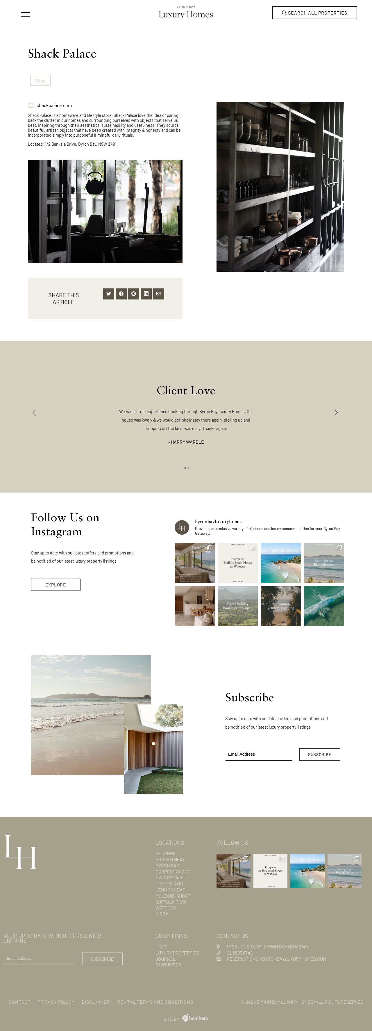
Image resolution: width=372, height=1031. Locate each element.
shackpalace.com (52, 104)
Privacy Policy (60, 1000)
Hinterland (170, 881)
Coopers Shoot (174, 869)
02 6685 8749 (238, 950)
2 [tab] (189, 466)
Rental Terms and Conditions (167, 1000)
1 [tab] (185, 466)
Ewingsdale (170, 875)
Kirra (162, 911)
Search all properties (312, 12)
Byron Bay (168, 863)
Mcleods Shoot (174, 893)
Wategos (166, 905)
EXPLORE (56, 581)
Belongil (167, 851)
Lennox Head (172, 887)
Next (337, 411)
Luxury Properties (179, 950)
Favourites (169, 962)
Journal (166, 957)
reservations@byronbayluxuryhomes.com (281, 957)
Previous (35, 411)
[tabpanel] (186, 408)
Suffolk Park (172, 900)
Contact (20, 1000)
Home (162, 944)
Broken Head (172, 857)
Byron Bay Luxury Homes (276, 1000)
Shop (40, 80)
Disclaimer (103, 1000)
